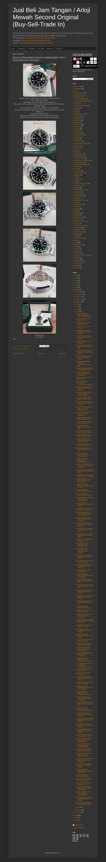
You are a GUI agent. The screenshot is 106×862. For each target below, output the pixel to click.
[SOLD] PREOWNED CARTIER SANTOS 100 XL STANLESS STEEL (84, 499)
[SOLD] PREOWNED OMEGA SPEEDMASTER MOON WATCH (84, 337)
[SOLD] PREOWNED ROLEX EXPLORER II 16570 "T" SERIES (84, 731)
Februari (78, 810)
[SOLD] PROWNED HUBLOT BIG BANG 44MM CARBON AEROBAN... (84, 524)
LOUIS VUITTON (79, 196)
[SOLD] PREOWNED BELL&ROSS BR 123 (82, 775)
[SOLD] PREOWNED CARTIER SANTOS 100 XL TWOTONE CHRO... (84, 471)
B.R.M (76, 109)
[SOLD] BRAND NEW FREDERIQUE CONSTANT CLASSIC (84, 630)
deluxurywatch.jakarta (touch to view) (36, 40)
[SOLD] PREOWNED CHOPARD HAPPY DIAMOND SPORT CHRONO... (82, 551)
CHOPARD (77, 133)
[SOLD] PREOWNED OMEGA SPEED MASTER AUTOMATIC (84, 654)
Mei (77, 309)
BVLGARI (77, 126)
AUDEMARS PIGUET (80, 105)
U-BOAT (76, 251)
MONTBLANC (78, 204)
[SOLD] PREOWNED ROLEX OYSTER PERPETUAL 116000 (84, 357)
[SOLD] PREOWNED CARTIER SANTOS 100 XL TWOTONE (84, 475)
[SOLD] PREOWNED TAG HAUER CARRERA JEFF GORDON (83, 332)
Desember (79, 292)
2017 (76, 285)
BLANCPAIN (77, 118)
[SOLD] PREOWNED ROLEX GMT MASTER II (84, 669)
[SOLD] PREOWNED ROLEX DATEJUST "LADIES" (84, 625)
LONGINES (77, 192)
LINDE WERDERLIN (80, 190)
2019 (76, 280)
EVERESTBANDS (79, 156)
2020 (76, 278)
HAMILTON (77, 171)
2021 (76, 275)
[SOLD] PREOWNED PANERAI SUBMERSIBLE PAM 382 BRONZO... (84, 720)
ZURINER (77, 268)
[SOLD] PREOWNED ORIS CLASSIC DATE (83, 570)
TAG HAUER (77, 244)
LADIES (76, 187)
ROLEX (25, 348)
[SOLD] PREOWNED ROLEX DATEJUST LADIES (84, 445)
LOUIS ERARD (78, 194)
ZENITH (76, 265)
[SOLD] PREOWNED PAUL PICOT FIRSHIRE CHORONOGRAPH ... (83, 793)
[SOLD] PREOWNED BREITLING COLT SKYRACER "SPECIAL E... (84, 693)
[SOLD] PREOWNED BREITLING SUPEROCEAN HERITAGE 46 (84, 575)
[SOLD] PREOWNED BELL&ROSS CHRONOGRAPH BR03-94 (84, 383)
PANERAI (77, 213)
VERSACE (77, 257)
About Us (50, 48)
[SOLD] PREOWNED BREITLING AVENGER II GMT (83, 427)
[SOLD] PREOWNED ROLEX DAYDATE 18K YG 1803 (84, 644)
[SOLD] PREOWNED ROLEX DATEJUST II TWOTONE (84, 750)
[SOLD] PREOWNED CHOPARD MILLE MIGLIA (84, 490)
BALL (75, 112)
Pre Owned (31, 48)
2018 (76, 282)
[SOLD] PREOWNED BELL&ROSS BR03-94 (83, 607)
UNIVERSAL (77, 253)
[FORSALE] (77, 88)
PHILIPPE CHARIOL (80, 221)
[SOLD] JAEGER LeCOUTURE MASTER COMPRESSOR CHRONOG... (84, 760)
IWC (75, 181)
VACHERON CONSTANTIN (82, 255)
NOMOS (76, 206)
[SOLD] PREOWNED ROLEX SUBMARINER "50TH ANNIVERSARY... (84, 740)
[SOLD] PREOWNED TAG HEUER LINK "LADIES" (83, 783)
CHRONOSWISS (79, 135)
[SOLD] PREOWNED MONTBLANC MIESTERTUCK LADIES (83, 460)
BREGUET (77, 122)
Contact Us (59, 48)
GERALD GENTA (79, 162)
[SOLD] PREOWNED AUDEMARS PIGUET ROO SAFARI (84, 504)
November (79, 294)
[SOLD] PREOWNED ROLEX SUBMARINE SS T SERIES (84, 735)
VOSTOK (76, 263)
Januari (78, 812)
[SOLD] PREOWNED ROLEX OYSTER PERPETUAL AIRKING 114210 (84, 394)
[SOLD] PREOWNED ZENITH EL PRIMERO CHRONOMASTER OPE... (84, 665)
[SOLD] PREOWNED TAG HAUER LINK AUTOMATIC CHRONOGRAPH (84, 514)
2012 (76, 820)
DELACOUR (77, 145)
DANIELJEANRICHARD (81, 143)
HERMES (77, 175)
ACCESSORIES (78, 95)
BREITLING (77, 124)
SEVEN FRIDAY (78, 238)
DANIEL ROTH (78, 141)
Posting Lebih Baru (18, 353)
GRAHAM (77, 166)
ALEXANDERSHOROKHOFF (82, 101)
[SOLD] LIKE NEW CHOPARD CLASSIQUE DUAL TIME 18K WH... (84, 799)
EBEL (75, 152)
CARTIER (77, 128)
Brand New (21, 48)
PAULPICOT (77, 219)
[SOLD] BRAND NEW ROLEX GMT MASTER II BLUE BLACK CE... (84, 566)
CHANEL (76, 131)
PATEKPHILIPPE (79, 217)
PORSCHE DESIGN (80, 225)
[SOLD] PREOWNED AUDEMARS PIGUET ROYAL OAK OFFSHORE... (84, 660)
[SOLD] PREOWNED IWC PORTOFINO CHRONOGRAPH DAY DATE (83, 364)
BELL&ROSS (78, 116)
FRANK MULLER (79, 158)
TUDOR (76, 249)
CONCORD (77, 137)
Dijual (75, 150)
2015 (76, 290)
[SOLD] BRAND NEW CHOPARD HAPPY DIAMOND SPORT (82, 544)
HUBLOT (76, 179)
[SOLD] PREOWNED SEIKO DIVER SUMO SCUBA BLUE (84, 431)
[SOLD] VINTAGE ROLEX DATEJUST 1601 (83, 319)
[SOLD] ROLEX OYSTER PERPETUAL (83, 673)
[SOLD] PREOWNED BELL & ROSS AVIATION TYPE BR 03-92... (84, 581)
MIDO (75, 202)
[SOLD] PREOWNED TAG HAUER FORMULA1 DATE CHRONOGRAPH (84, 440)
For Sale (41, 48)
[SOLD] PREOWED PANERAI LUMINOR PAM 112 (84, 640)
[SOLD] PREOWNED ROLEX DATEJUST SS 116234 (84, 435)
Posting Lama (62, 353)
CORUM (76, 139)
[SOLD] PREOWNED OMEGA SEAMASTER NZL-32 (84, 418)
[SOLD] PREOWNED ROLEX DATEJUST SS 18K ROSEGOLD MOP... (84, 755)
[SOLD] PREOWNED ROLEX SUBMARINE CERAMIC (84, 803)
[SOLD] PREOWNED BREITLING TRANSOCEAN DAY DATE (84, 486)
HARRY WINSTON (79, 173)
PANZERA (77, 215)
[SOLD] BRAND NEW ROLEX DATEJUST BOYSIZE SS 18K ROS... (84, 591)
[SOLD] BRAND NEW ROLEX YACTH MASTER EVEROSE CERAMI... (84, 352)
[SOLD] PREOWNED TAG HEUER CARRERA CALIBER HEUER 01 (83, 745)
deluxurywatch (79, 825)
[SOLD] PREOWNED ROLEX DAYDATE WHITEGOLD (84, 509)
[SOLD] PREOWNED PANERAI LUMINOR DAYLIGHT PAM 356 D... (84, 530)
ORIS (75, 211)
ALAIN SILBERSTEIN (80, 99)
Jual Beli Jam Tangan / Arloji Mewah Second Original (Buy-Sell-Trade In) (51, 17)
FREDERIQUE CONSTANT (81, 160)
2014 (76, 815)
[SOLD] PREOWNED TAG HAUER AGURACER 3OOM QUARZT (84, 715)
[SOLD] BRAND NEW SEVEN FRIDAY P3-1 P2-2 (84, 611)
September (79, 299)
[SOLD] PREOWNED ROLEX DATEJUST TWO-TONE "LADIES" (84, 765)
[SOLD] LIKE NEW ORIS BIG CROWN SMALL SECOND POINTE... (84, 535)
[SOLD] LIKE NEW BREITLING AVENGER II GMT (84, 540)
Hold (75, 177)
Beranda (41, 353)
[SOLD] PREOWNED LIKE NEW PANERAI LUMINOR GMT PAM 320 (84, 788)
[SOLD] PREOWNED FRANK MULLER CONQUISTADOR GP (84, 704)
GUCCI (76, 168)
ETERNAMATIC (78, 154)
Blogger (58, 853)
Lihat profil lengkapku (78, 828)
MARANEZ (77, 198)
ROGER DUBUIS (79, 232)
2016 (76, 287)
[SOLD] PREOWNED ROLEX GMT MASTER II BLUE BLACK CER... (84, 480)
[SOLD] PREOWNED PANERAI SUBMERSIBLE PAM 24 (84, 369)
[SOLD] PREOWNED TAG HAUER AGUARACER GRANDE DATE (83, 374)
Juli (77, 304)
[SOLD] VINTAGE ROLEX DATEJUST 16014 (83, 323)
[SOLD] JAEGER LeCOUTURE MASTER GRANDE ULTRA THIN (84, 586)
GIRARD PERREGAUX (80, 164)
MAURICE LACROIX (80, 200)
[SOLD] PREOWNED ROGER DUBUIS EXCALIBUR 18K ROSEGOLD (84, 466)
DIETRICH (77, 147)
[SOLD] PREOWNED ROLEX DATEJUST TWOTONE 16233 (84, 347)
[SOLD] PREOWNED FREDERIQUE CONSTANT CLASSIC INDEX (84, 688)
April (77, 311)
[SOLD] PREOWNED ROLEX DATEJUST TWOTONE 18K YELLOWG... (84, 403)
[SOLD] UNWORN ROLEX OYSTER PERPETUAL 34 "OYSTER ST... (84, 698)
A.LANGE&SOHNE (79, 93)
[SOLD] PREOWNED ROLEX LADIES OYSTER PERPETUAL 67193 (84, 408)
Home (13, 48)
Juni (77, 306)
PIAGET (76, 223)
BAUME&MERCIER (79, 114)
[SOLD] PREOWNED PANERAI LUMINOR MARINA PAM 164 (84, 602)
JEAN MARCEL (78, 185)
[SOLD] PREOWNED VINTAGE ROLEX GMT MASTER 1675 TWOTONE (84, 621)
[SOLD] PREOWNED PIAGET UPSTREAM (84, 342)
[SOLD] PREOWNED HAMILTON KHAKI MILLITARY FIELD (82, 455)
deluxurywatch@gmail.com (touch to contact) (35, 43)
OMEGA (76, 209)
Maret (77, 807)
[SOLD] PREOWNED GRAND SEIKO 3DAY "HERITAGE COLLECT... (84, 678)
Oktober (78, 297)
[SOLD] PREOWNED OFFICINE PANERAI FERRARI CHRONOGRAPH (84, 709)
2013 (76, 817)
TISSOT (76, 246)
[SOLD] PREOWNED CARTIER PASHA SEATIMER (84, 561)
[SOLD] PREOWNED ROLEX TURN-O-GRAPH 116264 (84, 398)
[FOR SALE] (77, 86)
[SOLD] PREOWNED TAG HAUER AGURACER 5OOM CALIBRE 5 (84, 725)
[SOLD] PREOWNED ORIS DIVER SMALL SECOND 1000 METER (83, 519)
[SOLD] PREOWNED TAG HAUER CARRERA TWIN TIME (84, 449)
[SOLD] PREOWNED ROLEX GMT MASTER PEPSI (84, 422)
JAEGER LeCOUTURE (80, 183)
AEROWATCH (78, 97)
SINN (75, 240)
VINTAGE (77, 259)
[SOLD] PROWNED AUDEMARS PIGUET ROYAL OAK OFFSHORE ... (84, 315)
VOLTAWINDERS (79, 261)
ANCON (76, 103)
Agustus (78, 301)
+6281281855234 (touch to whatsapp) (40, 38)
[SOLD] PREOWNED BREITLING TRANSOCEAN (84, 494)
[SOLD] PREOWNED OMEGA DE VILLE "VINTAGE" (84, 779)
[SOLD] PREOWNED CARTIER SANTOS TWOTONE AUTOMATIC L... (84, 615)
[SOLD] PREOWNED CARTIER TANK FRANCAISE (84, 683)
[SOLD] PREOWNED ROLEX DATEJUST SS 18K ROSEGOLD (84, 414)
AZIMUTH (77, 107)
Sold (28, 348)
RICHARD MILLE (79, 230)
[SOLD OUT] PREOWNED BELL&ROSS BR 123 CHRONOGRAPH (83, 649)
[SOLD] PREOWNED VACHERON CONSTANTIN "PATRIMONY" (84, 771)
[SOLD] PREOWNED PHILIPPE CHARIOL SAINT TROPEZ (84, 636)
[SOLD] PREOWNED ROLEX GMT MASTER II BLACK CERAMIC (84, 388)
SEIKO (76, 236)
